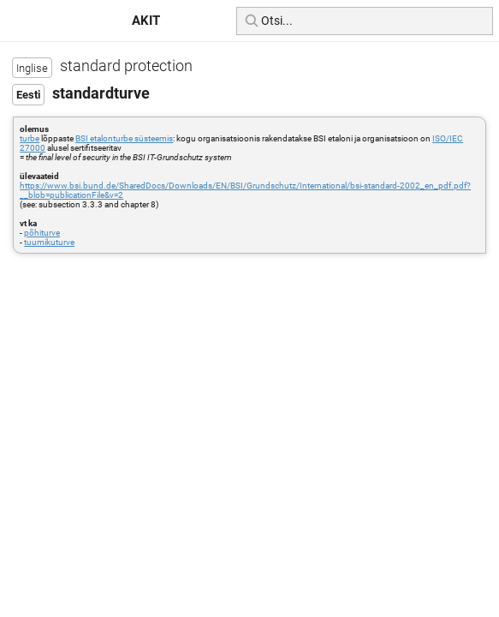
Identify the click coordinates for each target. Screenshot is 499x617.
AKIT (146, 20)
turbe (29, 138)
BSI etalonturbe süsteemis (124, 138)
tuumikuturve (49, 242)
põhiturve (42, 232)
